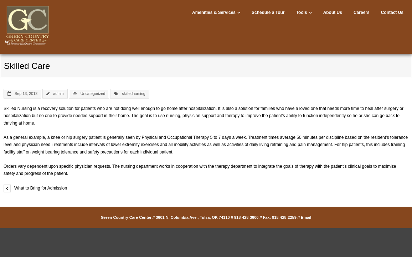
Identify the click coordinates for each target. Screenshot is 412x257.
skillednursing (133, 93)
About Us (332, 12)
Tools (301, 12)
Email (306, 217)
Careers (362, 12)
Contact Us (392, 12)
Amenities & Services (214, 12)
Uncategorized (93, 93)
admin (58, 93)
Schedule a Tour (268, 12)
